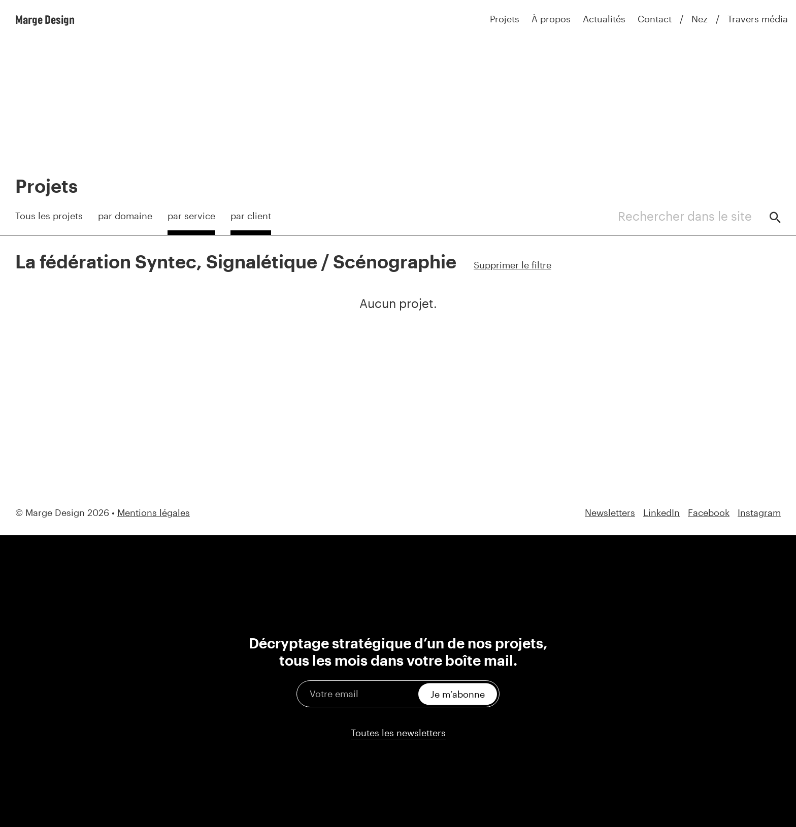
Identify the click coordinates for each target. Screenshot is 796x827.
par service (191, 215)
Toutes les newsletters (398, 732)
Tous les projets (49, 215)
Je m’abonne (457, 693)
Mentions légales (153, 512)
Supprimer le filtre (512, 264)
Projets (504, 18)
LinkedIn (661, 512)
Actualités (604, 18)
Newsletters (610, 512)
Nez (699, 18)
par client (250, 215)
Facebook (708, 512)
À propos (551, 18)
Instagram (759, 512)
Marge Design (45, 19)
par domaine (125, 215)
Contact (655, 18)
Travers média (757, 18)
